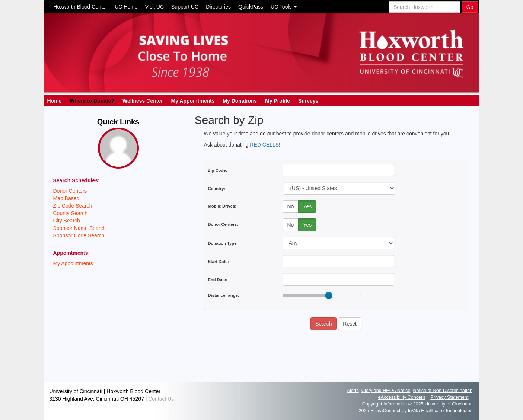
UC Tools (284, 7)
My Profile (277, 101)
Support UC (184, 7)
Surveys (308, 101)
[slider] (328, 295)
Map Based (66, 198)
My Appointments (193, 101)
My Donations (240, 101)
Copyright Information (384, 404)
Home (54, 101)
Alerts (353, 390)
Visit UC (154, 7)
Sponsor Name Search (79, 228)
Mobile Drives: (222, 206)
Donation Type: (223, 243)
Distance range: (223, 295)
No (290, 206)
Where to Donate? (92, 101)
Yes (307, 206)
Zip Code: (217, 170)
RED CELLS (264, 145)
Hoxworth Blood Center (81, 7)
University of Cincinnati (448, 404)
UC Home (126, 7)
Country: (217, 188)
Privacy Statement (449, 397)
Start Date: (218, 261)
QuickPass (250, 7)
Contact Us (161, 399)
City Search (66, 221)
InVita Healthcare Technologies (440, 410)
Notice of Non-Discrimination (442, 390)
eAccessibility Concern (401, 397)
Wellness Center (142, 101)
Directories (218, 7)
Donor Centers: (223, 224)
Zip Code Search (72, 206)
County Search (70, 213)
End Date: (217, 280)
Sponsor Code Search (79, 235)
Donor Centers (70, 191)
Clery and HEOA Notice (386, 390)
